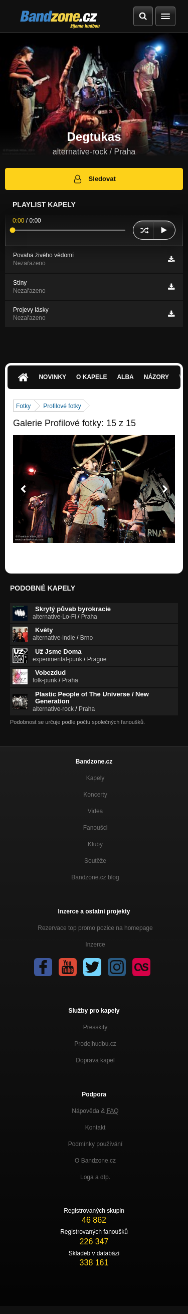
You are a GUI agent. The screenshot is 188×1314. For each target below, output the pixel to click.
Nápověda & (95, 1110)
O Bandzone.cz (95, 1160)
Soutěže (95, 860)
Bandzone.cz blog (95, 877)
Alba (125, 377)
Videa (95, 811)
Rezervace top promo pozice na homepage (95, 927)
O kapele (91, 377)
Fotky (23, 406)
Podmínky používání (95, 1144)
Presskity (95, 1027)
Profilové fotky (62, 406)
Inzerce (95, 944)
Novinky (52, 377)
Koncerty (95, 794)
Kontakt (95, 1127)
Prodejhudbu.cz (95, 1043)
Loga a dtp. (95, 1177)
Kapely (95, 778)
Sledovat (94, 178)
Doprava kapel (95, 1060)
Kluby (95, 844)
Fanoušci (95, 827)
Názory (156, 377)
